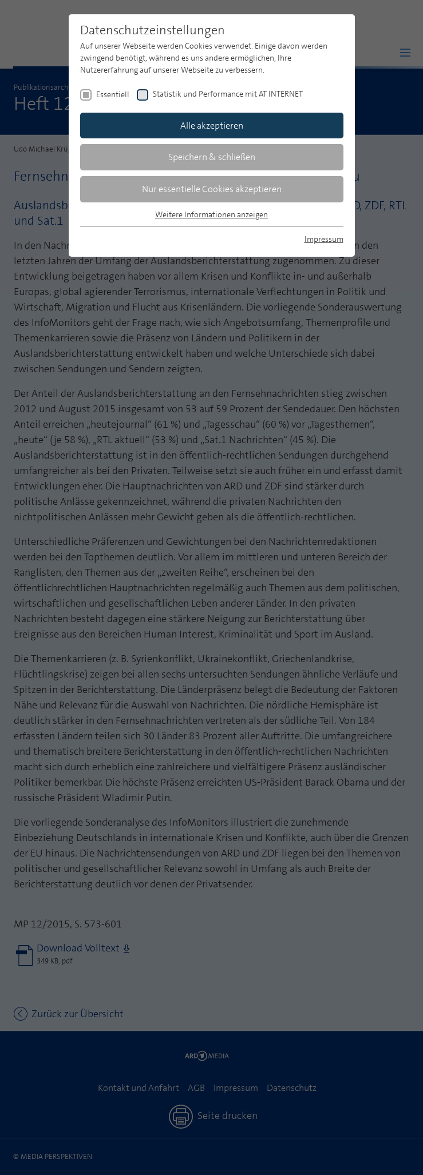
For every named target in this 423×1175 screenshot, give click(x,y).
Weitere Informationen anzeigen (211, 214)
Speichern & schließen (211, 157)
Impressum (324, 239)
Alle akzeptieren (211, 126)
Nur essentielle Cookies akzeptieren (212, 189)
